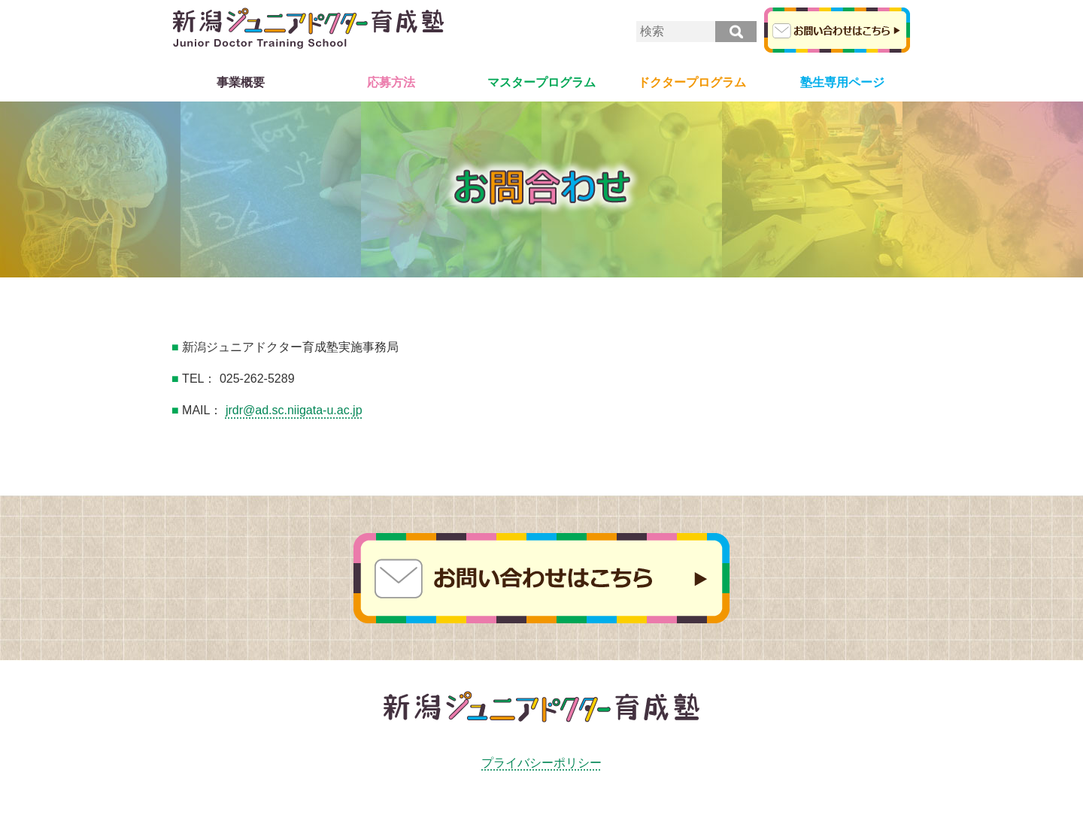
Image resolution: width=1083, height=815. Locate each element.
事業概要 (241, 82)
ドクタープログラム (692, 82)
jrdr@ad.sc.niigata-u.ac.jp (294, 410)
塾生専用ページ (842, 82)
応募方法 (391, 82)
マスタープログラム (541, 82)
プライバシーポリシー (541, 762)
